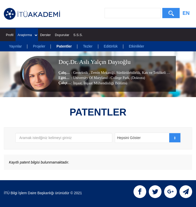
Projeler (39, 46)
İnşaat (77, 83)
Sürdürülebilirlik (127, 73)
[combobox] (148, 138)
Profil (10, 35)
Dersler (45, 35)
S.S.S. (78, 35)
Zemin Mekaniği (102, 73)
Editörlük (110, 46)
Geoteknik (81, 73)
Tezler (87, 46)
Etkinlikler (136, 46)
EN (186, 13)
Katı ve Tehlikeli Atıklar (159, 73)
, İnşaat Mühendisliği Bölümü (104, 83)
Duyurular (62, 35)
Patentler (64, 46)
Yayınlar (15, 46)
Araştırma (27, 35)
